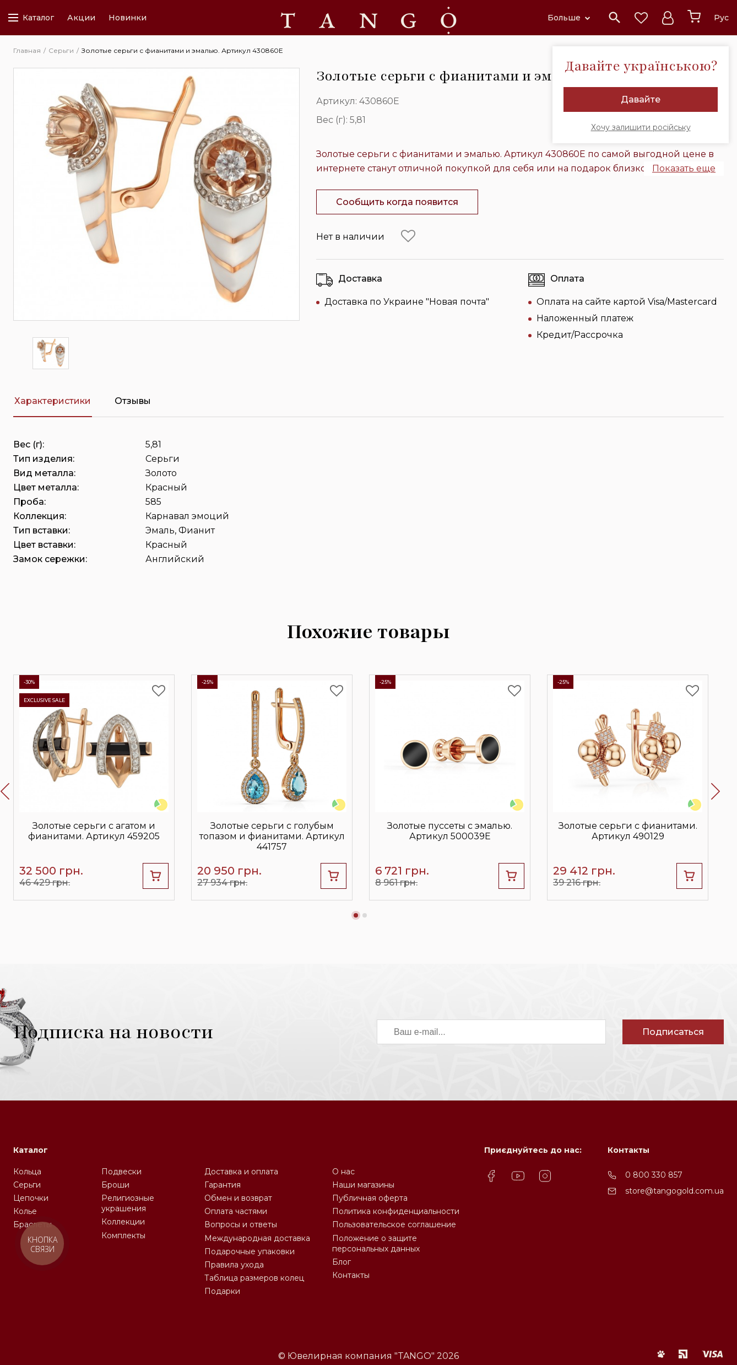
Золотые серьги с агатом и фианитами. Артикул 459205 (94, 831)
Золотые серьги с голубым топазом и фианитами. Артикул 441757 (272, 836)
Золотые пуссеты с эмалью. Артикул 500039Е (449, 831)
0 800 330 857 (653, 1175)
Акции (81, 18)
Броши (115, 1185)
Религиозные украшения (127, 1203)
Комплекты (123, 1235)
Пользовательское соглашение (394, 1224)
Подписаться (673, 1032)
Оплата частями (235, 1211)
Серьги (27, 1185)
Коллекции (123, 1222)
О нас (343, 1172)
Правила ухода (234, 1265)
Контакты (351, 1275)
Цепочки (30, 1198)
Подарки (222, 1291)
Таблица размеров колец (254, 1278)
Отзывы (133, 401)
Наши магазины (363, 1185)
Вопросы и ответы (240, 1224)
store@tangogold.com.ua (674, 1191)
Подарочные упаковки (249, 1251)
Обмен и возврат (238, 1198)
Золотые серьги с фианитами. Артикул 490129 (628, 831)
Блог (341, 1262)
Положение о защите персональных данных (376, 1243)
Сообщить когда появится (397, 202)
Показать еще (684, 168)
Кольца (27, 1172)
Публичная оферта (370, 1198)
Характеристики (52, 401)
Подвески (121, 1172)
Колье (25, 1211)
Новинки (128, 18)
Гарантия (222, 1185)
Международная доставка (257, 1238)
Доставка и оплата (241, 1172)
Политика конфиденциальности (395, 1211)
